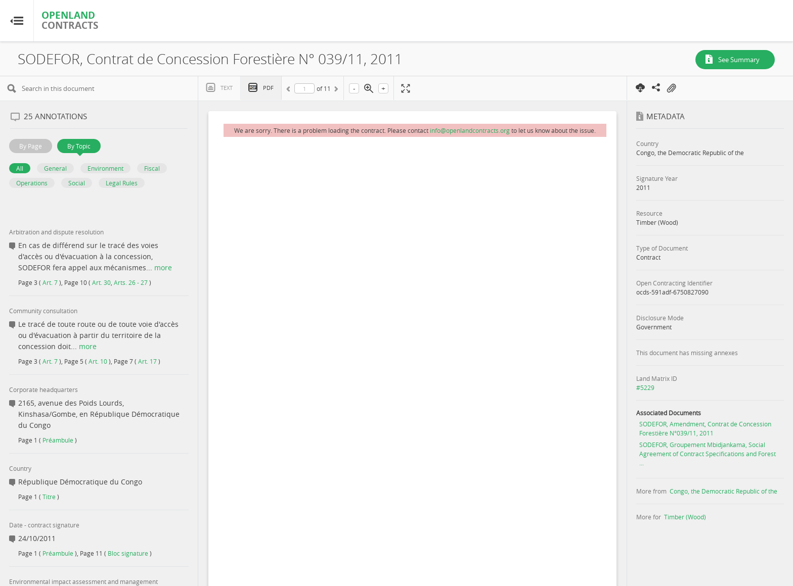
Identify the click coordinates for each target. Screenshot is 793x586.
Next (335, 90)
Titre (49, 497)
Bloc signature (128, 553)
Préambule (57, 440)
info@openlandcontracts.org (470, 130)
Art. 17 (147, 361)
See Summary (739, 59)
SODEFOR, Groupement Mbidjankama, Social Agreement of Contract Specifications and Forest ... (707, 454)
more (163, 267)
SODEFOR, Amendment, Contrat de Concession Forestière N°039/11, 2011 (705, 428)
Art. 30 (101, 282)
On (671, 88)
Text (227, 87)
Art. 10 (98, 361)
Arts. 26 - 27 (131, 282)
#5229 (645, 387)
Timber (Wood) (685, 517)
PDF (268, 87)
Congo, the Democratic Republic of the (723, 491)
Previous (289, 90)
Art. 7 (50, 282)
